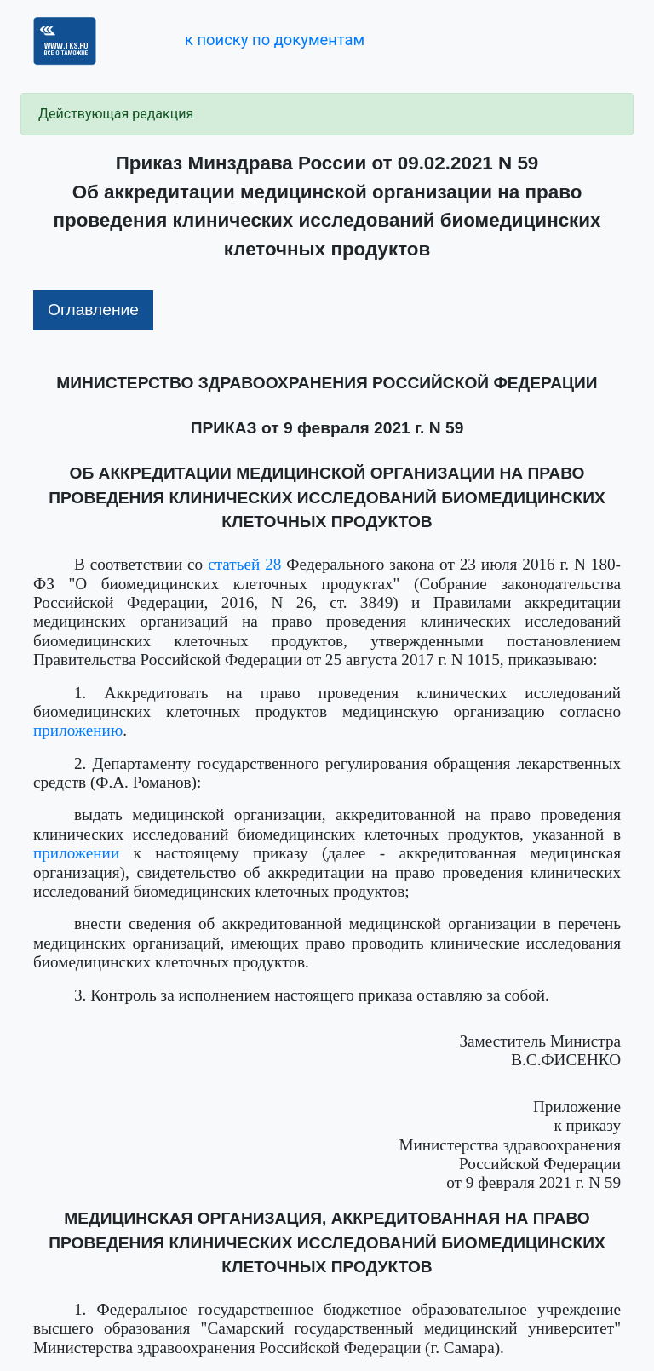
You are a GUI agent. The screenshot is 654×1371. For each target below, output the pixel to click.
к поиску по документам (274, 40)
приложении (76, 853)
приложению (78, 730)
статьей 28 (244, 564)
